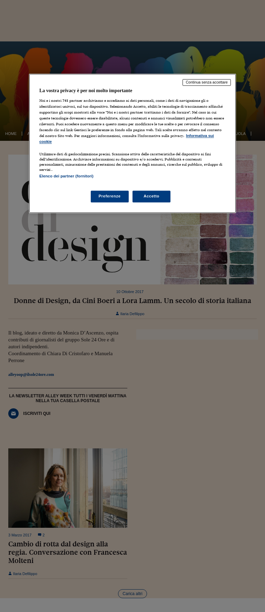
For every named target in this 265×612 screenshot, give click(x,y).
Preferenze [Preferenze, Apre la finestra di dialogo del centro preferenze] (110, 196)
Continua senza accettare (207, 82)
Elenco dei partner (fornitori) (66, 176)
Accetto (151, 196)
